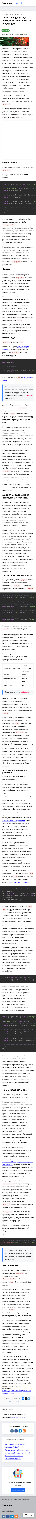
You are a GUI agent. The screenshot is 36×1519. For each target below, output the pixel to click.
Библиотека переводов (21, 1499)
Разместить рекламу (18, 1489)
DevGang (7, 3)
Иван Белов (18, 14)
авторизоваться (18, 1417)
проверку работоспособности (17, 882)
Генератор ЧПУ (7, 1499)
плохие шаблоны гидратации (13, 820)
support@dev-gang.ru (8, 1511)
